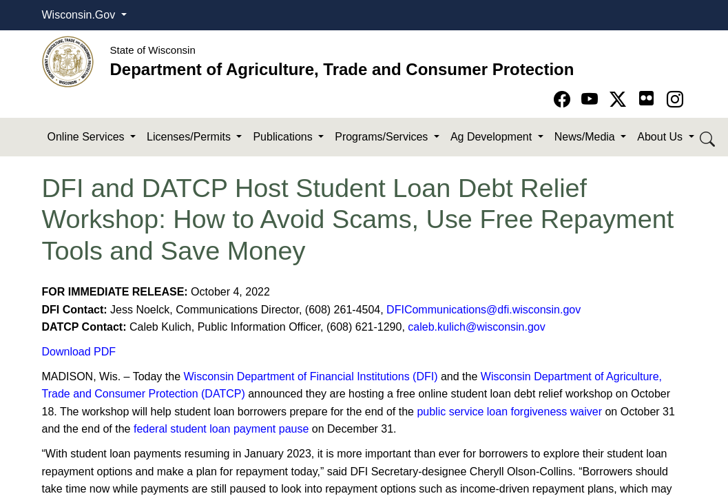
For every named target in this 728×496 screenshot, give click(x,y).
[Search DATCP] (708, 137)
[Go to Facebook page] (564, 99)
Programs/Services (383, 137)
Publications (284, 137)
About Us (661, 137)
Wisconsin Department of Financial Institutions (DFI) (311, 376)
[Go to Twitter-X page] (620, 99)
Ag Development (492, 137)
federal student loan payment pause (221, 429)
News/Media (586, 137)
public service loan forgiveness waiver (509, 411)
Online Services (88, 137)
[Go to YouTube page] (592, 99)
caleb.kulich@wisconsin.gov (476, 327)
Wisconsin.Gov (80, 15)
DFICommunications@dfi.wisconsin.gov (483, 310)
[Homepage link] (68, 61)
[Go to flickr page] (646, 98)
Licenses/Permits (190, 137)
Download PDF (79, 352)
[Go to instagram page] (675, 99)
